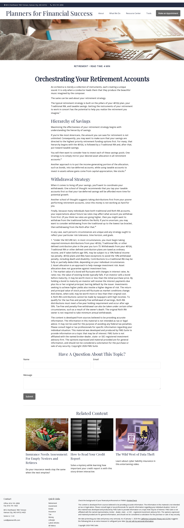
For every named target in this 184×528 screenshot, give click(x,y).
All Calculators (53, 526)
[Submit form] (29, 394)
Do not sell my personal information (139, 518)
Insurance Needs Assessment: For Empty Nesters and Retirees (47, 456)
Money (51, 514)
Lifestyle (51, 517)
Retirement (52, 500)
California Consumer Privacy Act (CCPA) (156, 516)
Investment (52, 503)
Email (96, 356)
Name (26, 356)
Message (27, 372)
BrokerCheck (132, 498)
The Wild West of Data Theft (135, 452)
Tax (49, 512)
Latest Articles (53, 520)
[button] (101, 10)
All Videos (52, 523)
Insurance (52, 509)
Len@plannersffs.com (12, 517)
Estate (50, 506)
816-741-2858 (56, 2)
